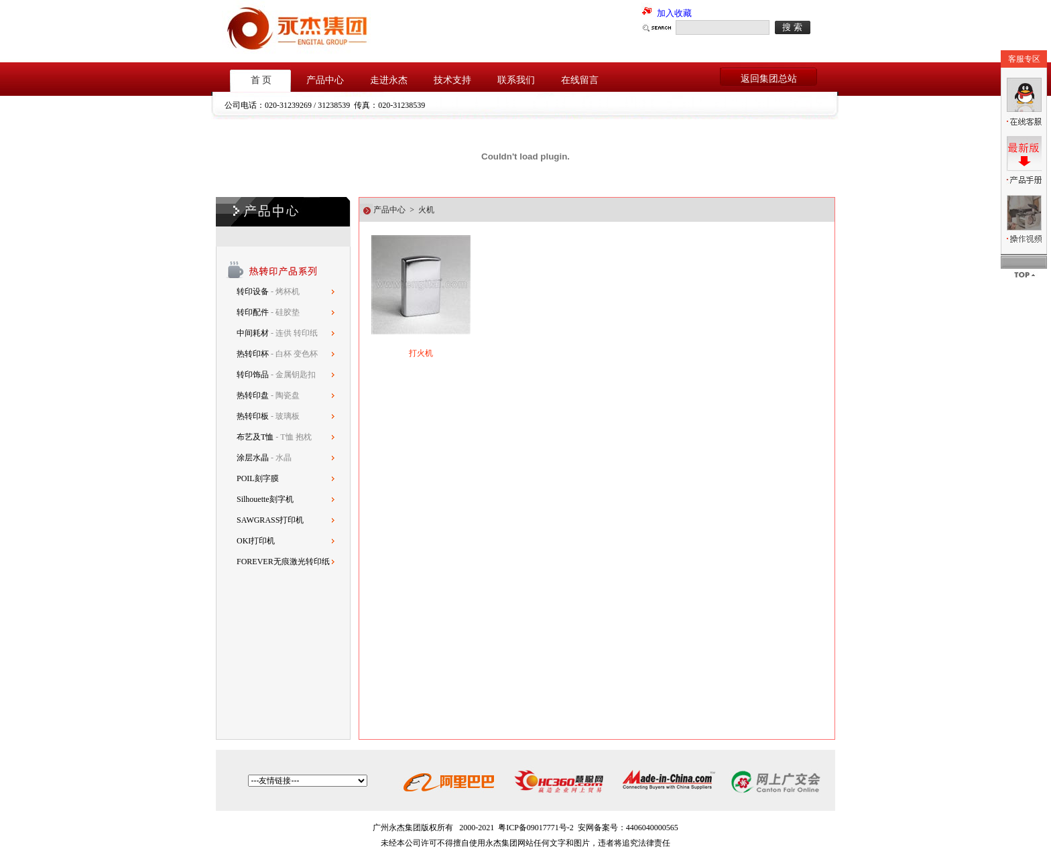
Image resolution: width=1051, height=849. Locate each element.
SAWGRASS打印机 (270, 520)
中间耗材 (254, 333)
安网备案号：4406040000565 (628, 827)
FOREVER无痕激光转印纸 (283, 561)
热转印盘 (253, 395)
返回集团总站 (769, 79)
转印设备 (254, 291)
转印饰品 (254, 374)
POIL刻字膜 (258, 478)
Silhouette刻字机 (265, 499)
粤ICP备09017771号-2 (536, 827)
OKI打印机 (256, 540)
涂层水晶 (253, 457)
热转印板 (253, 416)
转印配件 (254, 312)
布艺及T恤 (255, 437)
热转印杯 (254, 353)
